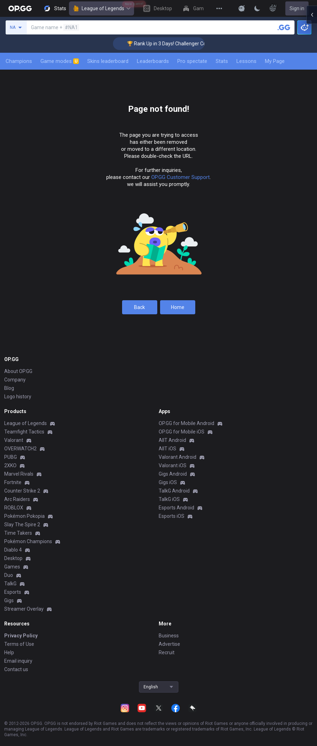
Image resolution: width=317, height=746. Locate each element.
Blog (9, 388)
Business (169, 635)
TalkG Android (174, 491)
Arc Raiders (17, 499)
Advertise (169, 644)
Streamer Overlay (24, 609)
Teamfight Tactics (24, 432)
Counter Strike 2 (22, 491)
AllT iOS (167, 448)
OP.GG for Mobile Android (186, 423)
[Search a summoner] (283, 27)
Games (12, 567)
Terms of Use (19, 644)
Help (9, 652)
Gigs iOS (168, 482)
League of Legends (101, 8)
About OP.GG (18, 371)
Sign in (297, 8)
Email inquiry (18, 661)
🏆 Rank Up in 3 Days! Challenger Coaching (183, 43)
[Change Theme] (257, 8)
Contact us (16, 669)
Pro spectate (192, 61)
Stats (222, 61)
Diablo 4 (13, 550)
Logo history (17, 396)
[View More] (219, 8)
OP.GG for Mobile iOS (181, 432)
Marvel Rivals (18, 474)
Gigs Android (173, 474)
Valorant (13, 440)
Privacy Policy (21, 635)
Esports (12, 592)
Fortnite (12, 482)
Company (15, 379)
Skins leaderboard (107, 61)
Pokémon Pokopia (24, 516)
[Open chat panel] (311, 126)
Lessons (246, 61)
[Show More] (242, 8)
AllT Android (172, 440)
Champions (19, 61)
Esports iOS (171, 516)
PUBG (10, 457)
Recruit (167, 652)
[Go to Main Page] (20, 8)
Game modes (59, 61)
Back (139, 307)
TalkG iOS (169, 499)
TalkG (10, 583)
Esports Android (176, 507)
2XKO (10, 465)
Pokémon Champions (28, 541)
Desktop (13, 558)
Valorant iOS (172, 465)
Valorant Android (177, 457)
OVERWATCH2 (20, 448)
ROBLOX (13, 507)
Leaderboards (153, 61)
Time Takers (18, 533)
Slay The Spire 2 (22, 524)
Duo (8, 575)
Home (177, 307)
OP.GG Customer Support (180, 177)
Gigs (9, 600)
